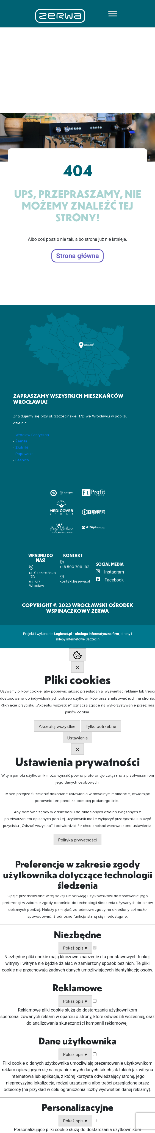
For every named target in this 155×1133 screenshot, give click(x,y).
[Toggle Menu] (112, 13)
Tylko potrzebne (101, 726)
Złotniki (21, 448)
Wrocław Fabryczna (32, 435)
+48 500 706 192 (74, 567)
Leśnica (22, 460)
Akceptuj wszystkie (57, 726)
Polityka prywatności (77, 840)
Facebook (113, 580)
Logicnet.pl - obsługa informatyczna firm (86, 634)
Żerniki (21, 441)
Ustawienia (77, 738)
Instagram (114, 572)
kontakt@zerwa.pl (75, 581)
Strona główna (77, 256)
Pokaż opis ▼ (75, 948)
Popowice (24, 454)
